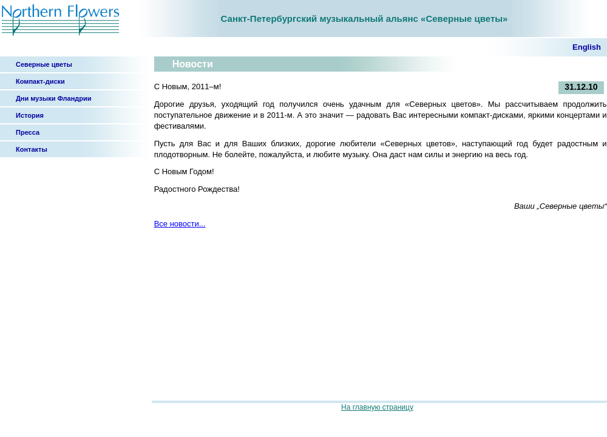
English (586, 47)
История (30, 115)
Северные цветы (44, 64)
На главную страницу (377, 407)
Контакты (31, 149)
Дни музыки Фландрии (54, 98)
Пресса (27, 132)
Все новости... (180, 223)
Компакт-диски (40, 81)
